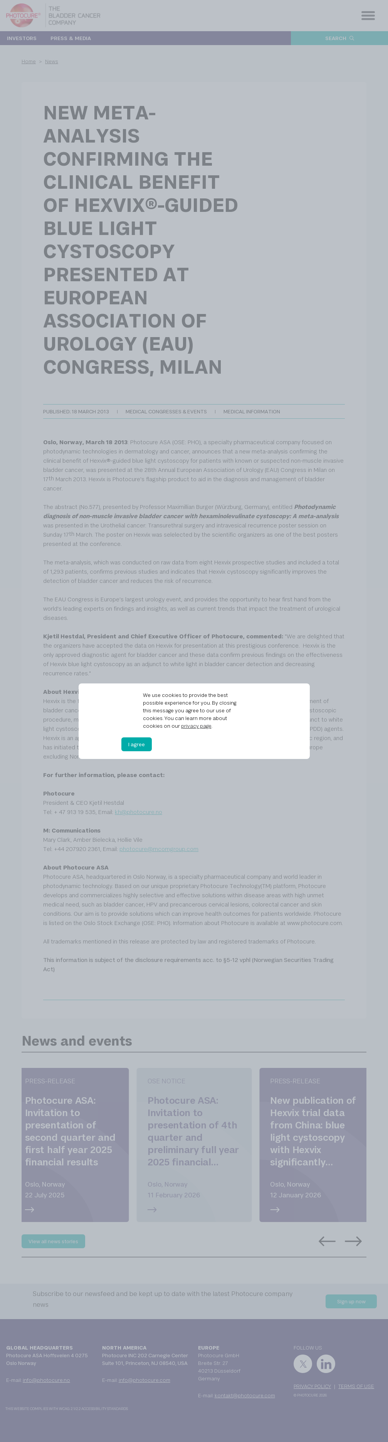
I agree (136, 744)
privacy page (196, 725)
